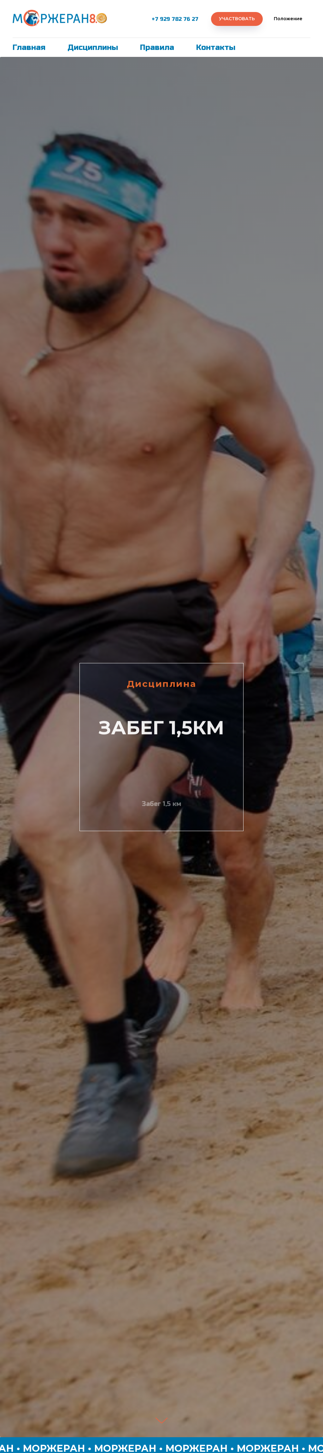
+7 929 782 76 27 (175, 19)
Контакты (215, 47)
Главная (29, 47)
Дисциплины (93, 47)
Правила (157, 47)
